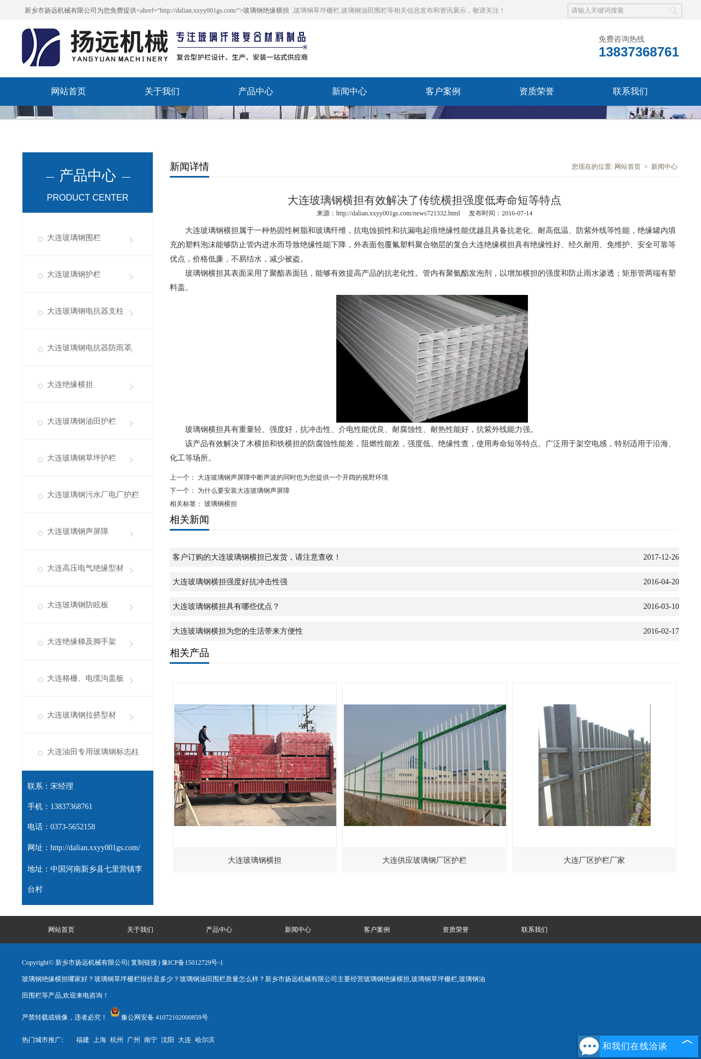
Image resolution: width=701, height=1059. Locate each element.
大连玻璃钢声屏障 (77, 531)
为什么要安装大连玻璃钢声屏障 (243, 490)
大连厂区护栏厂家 (594, 860)
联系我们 (630, 91)
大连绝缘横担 (70, 384)
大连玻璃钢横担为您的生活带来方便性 (238, 631)
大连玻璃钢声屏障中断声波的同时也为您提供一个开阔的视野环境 (292, 477)
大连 (184, 1040)
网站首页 (68, 91)
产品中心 (255, 91)
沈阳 (167, 1040)
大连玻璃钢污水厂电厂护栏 (93, 495)
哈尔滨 (205, 1040)
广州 (133, 1040)
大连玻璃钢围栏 (74, 238)
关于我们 (162, 91)
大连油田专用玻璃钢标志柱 (93, 752)
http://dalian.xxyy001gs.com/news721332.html (398, 213)
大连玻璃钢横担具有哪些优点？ (226, 606)
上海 (99, 1040)
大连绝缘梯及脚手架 (81, 641)
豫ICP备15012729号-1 (192, 962)
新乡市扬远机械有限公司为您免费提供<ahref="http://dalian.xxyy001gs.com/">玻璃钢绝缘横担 (157, 10)
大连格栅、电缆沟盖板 (85, 678)
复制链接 (144, 962)
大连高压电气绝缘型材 (85, 568)
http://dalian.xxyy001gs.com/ (95, 848)
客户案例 (443, 91)
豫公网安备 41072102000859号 (159, 1017)
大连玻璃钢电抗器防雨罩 (89, 348)
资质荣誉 (536, 91)
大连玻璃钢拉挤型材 (81, 715)
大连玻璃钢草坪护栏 (81, 458)
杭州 (116, 1040)
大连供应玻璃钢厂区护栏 (424, 860)
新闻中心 (349, 91)
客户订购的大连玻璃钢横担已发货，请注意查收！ (257, 557)
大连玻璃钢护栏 (74, 274)
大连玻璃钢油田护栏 (81, 421)
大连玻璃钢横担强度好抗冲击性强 (230, 582)
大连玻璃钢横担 (254, 860)
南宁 (150, 1040)
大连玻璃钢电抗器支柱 (85, 311)
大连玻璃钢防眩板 (77, 605)
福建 (82, 1040)
